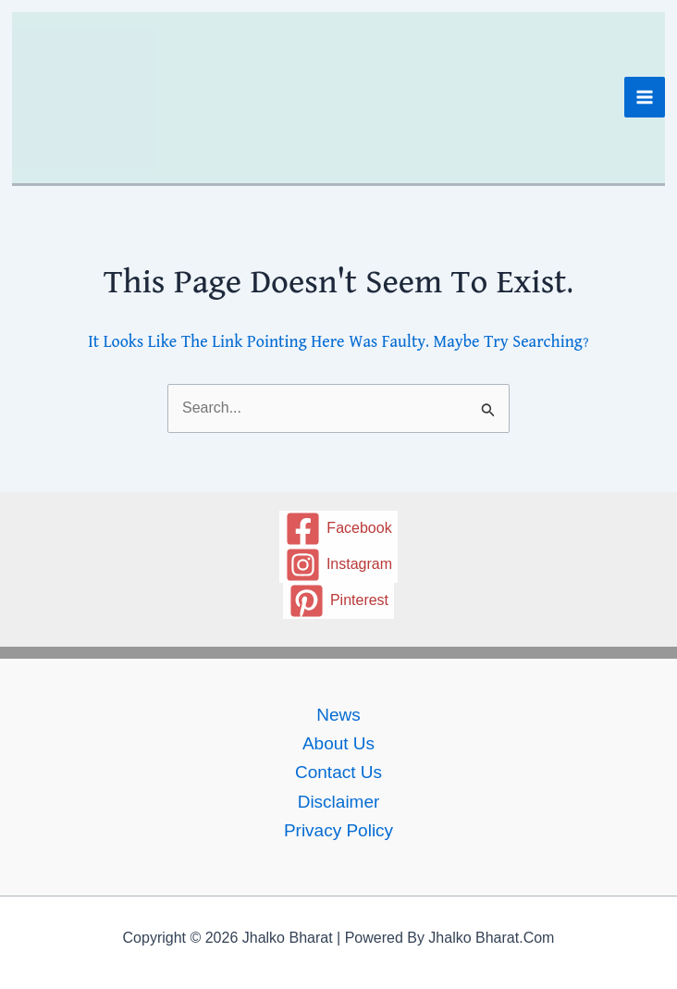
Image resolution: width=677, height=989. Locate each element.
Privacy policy (338, 830)
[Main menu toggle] (644, 98)
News (338, 714)
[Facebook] (338, 529)
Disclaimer (339, 801)
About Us (338, 743)
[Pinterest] (339, 601)
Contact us (338, 772)
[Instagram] (339, 565)
